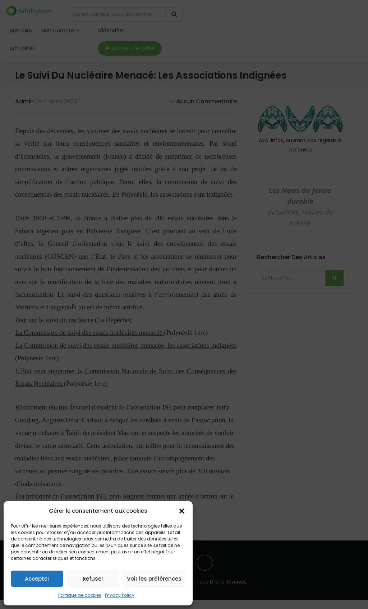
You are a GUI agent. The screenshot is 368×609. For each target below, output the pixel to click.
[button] (181, 511)
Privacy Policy (119, 595)
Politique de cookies (79, 595)
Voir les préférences (154, 578)
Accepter (37, 578)
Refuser (93, 578)
